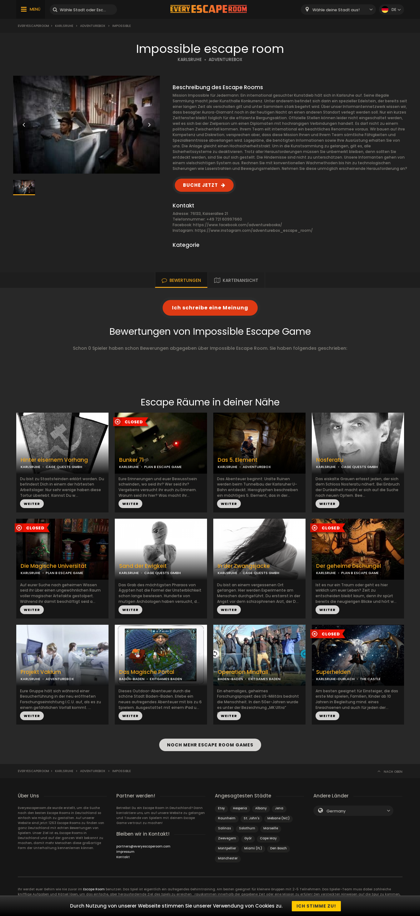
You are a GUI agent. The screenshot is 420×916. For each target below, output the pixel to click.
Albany (261, 808)
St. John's (251, 818)
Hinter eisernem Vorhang (54, 460)
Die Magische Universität (54, 566)
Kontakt (123, 856)
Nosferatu (329, 460)
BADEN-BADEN (131, 678)
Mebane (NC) (278, 818)
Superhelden (333, 672)
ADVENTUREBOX (225, 60)
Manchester (228, 858)
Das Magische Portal (146, 672)
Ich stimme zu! (316, 906)
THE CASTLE (370, 678)
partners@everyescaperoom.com (143, 846)
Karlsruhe (64, 25)
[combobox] (338, 9)
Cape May (268, 838)
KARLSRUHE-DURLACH (335, 678)
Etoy (221, 808)
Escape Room (94, 889)
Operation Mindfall (243, 672)
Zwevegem (227, 838)
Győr (248, 838)
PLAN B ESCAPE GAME (163, 466)
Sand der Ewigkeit (143, 566)
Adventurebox (92, 25)
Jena (279, 808)
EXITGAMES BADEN (166, 678)
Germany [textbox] (336, 810)
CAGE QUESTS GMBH (64, 466)
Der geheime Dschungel (348, 566)
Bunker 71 (131, 460)
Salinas (224, 828)
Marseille (270, 828)
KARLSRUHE (190, 60)
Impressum (125, 851)
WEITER (32, 503)
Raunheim (226, 818)
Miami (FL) (253, 848)
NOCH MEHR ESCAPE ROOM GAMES (210, 745)
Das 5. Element (237, 460)
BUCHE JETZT (200, 185)
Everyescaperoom (33, 25)
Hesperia (240, 808)
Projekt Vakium (41, 672)
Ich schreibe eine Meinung (210, 307)
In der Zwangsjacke (244, 566)
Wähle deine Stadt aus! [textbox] (336, 10)
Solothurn (247, 828)
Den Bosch (278, 848)
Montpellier (227, 848)
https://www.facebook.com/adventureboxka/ (237, 224)
